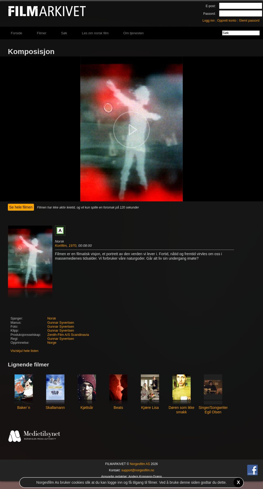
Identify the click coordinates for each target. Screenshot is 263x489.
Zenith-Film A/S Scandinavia (68, 335)
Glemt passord (249, 20)
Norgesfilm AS (140, 464)
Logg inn (209, 20)
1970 (72, 246)
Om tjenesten (133, 33)
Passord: (209, 14)
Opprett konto (226, 20)
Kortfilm (61, 246)
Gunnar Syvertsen (60, 323)
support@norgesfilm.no (138, 470)
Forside (16, 33)
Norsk (51, 318)
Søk (64, 33)
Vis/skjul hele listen (24, 351)
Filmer (41, 33)
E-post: (211, 6)
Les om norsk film (95, 33)
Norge (51, 343)
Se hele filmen (21, 207)
